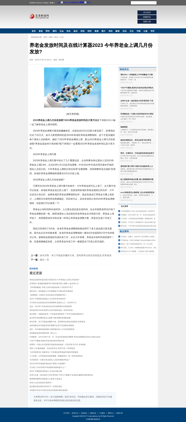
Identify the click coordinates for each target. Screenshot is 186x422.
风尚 (110, 31)
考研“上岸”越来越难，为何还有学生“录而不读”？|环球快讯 (52, 348)
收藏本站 (147, 17)
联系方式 (75, 413)
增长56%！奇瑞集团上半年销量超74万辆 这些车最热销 (51, 291)
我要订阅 (147, 21)
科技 (83, 31)
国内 (55, 31)
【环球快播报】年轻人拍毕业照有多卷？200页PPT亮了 (51, 287)
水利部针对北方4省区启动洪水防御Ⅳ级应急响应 (48, 390)
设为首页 (147, 12)
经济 (90, 31)
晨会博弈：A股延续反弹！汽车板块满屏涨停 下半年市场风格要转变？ (56, 314)
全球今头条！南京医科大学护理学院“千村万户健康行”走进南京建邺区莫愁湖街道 (61, 375)
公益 (145, 31)
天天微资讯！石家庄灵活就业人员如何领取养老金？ (49, 360)
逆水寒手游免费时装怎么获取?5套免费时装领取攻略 (50, 318)
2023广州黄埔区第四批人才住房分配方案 (45, 371)
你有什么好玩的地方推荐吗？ (41, 383)
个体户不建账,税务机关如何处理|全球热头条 (46, 341)
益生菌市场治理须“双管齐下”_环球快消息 (45, 386)
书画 (138, 31)
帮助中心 (111, 413)
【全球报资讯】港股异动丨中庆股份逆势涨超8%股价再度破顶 (53, 352)
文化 (131, 31)
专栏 (152, 31)
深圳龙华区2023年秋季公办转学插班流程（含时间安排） (51, 310)
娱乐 (76, 31)
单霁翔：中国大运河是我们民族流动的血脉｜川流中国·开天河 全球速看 (57, 344)
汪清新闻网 (39, 16)
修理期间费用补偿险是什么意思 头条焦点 (45, 379)
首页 (34, 31)
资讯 (51, 37)
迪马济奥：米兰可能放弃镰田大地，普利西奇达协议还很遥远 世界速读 (75, 255)
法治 (124, 31)
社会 (62, 31)
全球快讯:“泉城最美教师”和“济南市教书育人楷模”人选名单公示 (54, 283)
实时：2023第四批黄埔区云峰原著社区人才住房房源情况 (51, 329)
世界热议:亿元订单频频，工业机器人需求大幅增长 (137, 251)
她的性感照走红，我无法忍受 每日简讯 (135, 140)
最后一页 (44, 259)
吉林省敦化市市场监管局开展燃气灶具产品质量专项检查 (51, 325)
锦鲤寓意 (124, 127)
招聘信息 (93, 413)
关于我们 (66, 413)
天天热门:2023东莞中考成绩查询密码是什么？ (47, 367)
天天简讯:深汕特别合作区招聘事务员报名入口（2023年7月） (53, 303)
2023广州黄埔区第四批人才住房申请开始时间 (47, 299)
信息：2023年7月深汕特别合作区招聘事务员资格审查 (50, 306)
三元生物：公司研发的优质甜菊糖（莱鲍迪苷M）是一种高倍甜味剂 (56, 356)
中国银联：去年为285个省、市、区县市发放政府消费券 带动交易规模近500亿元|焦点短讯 (64, 337)
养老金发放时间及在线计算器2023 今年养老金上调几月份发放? (54, 280)
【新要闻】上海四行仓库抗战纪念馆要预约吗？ (48, 295)
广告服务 (102, 413)
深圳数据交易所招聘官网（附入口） (43, 333)
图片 (104, 31)
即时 (48, 31)
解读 (117, 31)
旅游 (97, 31)
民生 (69, 31)
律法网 (61, 60)
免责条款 (84, 413)
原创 (41, 31)
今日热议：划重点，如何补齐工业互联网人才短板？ (138, 236)
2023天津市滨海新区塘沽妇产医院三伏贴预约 (47, 364)
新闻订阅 (120, 413)
